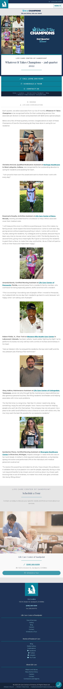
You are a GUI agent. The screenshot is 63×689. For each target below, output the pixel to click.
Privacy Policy (9, 687)
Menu (58, 6)
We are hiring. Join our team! (31, 12)
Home (14, 93)
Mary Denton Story (31, 672)
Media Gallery (31, 646)
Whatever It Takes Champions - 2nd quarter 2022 (32, 94)
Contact (31, 629)
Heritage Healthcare (51, 165)
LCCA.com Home (55, 1)
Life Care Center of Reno (45, 216)
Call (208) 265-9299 (31, 79)
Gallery (31, 622)
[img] (20, 78)
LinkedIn (31, 655)
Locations (21, 93)
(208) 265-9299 (31, 605)
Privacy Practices (22, 687)
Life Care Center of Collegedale (46, 390)
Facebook (31, 650)
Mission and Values (31, 669)
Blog (47, 93)
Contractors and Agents (31, 679)
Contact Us (31, 89)
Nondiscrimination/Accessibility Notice (45, 687)
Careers (31, 627)
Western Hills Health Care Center (40, 337)
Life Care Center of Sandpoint (35, 93)
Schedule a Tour (31, 84)
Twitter (31, 653)
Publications (31, 648)
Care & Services (32, 620)
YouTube (31, 657)
